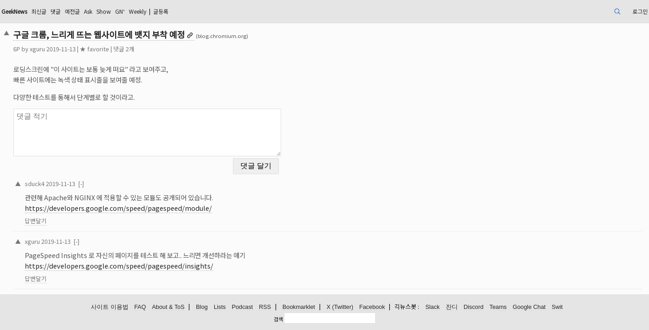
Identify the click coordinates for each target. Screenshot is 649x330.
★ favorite (157, 48)
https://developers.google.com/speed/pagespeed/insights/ (182, 260)
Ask (169, 11)
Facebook (372, 305)
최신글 (113, 11)
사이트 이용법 (109, 305)
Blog (202, 305)
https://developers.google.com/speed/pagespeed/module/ (181, 202)
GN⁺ (206, 11)
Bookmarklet (299, 305)
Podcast (242, 305)
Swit (557, 305)
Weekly (227, 11)
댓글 (132, 11)
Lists (220, 305)
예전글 (151, 11)
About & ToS (168, 305)
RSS (265, 305)
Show (187, 11)
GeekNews (83, 11)
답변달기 (99, 215)
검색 (278, 317)
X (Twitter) (340, 305)
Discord (473, 305)
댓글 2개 (186, 48)
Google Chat (529, 305)
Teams (498, 305)
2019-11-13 (123, 177)
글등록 (256, 11)
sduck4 (97, 177)
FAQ (140, 305)
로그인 (574, 11)
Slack (432, 305)
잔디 (452, 305)
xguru (100, 48)
